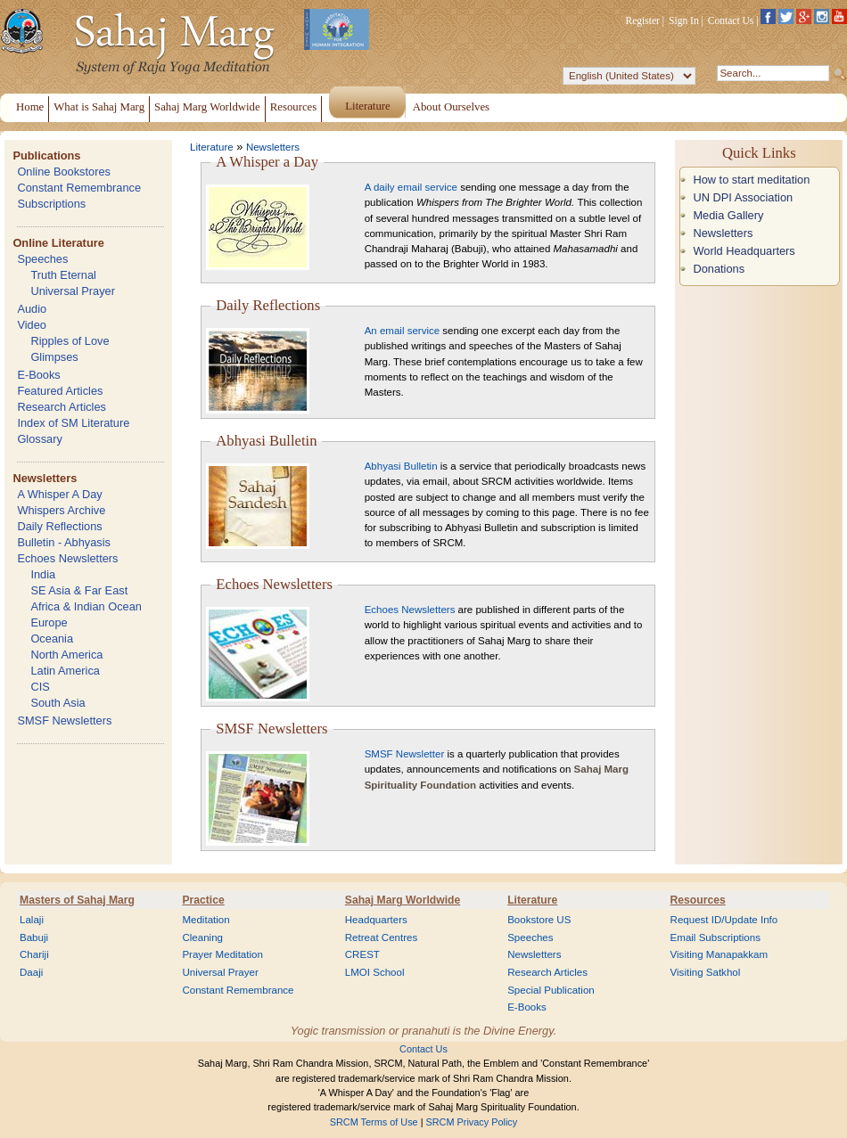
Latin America (65, 670)
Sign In (684, 20)
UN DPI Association (743, 197)
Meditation (205, 919)
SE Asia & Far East (78, 590)
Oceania (51, 638)
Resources (698, 900)
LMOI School (375, 972)
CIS (39, 686)
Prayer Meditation (222, 954)
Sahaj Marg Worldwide (402, 900)
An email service (402, 330)
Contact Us (731, 20)
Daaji (31, 972)
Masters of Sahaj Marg (77, 900)
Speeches (42, 259)
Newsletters (44, 478)
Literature (212, 147)
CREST (362, 954)
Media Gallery (728, 215)
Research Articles (61, 406)
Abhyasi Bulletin (401, 466)
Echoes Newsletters (67, 558)
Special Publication (551, 990)
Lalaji (32, 919)
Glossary (39, 439)
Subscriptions (51, 203)
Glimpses (54, 357)
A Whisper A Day (59, 494)
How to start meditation (751, 179)
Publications (46, 155)
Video (31, 325)
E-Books (38, 374)
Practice (203, 900)
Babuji (34, 937)
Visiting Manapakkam (719, 954)
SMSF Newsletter (405, 754)
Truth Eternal (63, 275)
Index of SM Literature (73, 423)
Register (643, 20)
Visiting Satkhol (705, 972)
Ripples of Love (69, 341)
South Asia (57, 702)
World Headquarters (743, 251)
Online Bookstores (64, 171)
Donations (718, 268)
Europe (48, 622)
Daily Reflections (59, 526)
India (42, 574)
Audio (31, 308)
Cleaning (202, 937)
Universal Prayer (72, 291)
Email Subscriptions (715, 937)
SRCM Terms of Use (374, 1122)
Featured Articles (60, 390)
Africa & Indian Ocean (85, 606)
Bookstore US (539, 919)
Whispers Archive (61, 510)
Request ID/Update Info (724, 919)
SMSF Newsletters (64, 720)
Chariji (34, 954)
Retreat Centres (381, 937)
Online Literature (57, 243)
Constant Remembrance (79, 187)
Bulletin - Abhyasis (64, 542)
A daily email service (411, 187)
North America (66, 654)
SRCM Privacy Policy (472, 1122)
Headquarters (376, 919)
